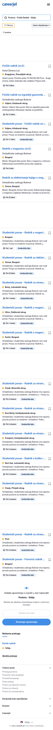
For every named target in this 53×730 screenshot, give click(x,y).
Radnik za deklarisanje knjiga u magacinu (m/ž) (24, 177)
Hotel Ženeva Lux (11, 70)
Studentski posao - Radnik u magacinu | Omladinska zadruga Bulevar (24, 232)
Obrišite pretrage (9, 656)
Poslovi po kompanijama (13, 691)
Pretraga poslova (9, 672)
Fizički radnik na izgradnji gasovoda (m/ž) (24, 94)
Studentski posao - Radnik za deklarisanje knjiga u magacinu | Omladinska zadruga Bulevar (24, 257)
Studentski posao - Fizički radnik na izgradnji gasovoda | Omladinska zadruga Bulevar (24, 123)
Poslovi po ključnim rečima (14, 685)
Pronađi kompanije (10, 678)
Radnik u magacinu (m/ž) (16, 148)
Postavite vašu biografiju (13, 675)
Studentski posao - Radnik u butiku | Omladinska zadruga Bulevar (24, 458)
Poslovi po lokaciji (10, 688)
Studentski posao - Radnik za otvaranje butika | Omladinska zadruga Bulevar (24, 282)
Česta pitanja (8, 682)
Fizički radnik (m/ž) (13, 65)
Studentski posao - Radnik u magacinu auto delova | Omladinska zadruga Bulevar (24, 307)
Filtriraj (8, 25)
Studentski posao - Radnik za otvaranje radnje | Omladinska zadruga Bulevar (24, 383)
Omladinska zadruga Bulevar (16, 99)
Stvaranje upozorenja (26, 622)
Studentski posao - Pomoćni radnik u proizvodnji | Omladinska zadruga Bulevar (24, 559)
